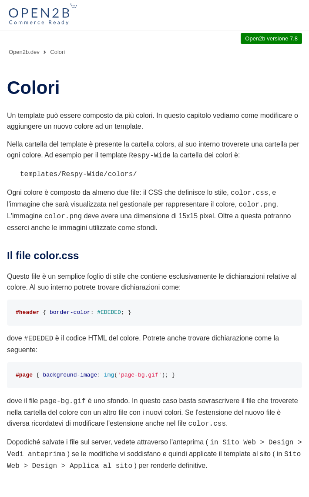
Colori (57, 52)
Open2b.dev (24, 52)
